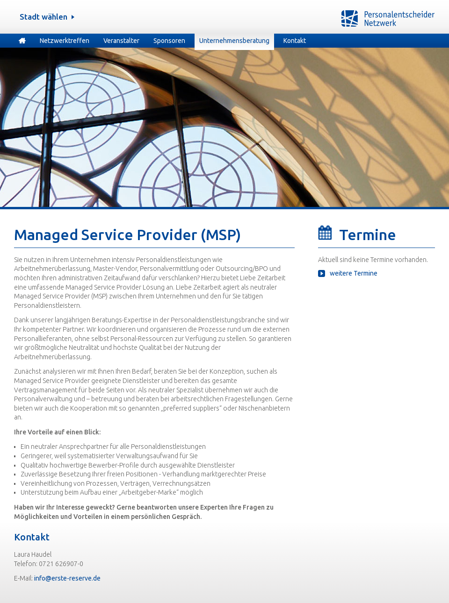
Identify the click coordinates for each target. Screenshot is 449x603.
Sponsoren (169, 40)
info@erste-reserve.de (67, 578)
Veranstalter (121, 40)
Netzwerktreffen (64, 40)
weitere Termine (353, 273)
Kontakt (294, 40)
